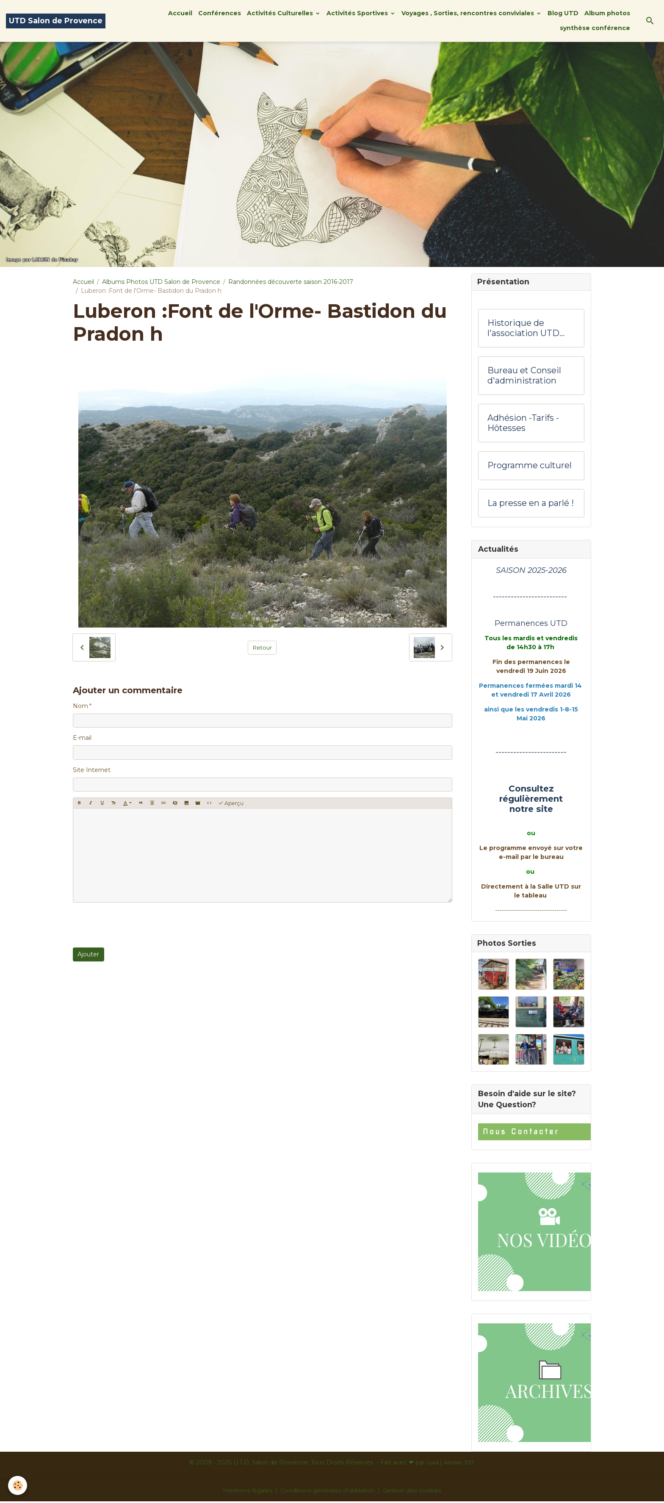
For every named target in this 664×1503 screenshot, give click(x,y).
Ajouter (88, 954)
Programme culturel (529, 466)
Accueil (180, 13)
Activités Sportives (358, 13)
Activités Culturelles (281, 13)
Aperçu (230, 803)
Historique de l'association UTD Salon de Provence (525, 329)
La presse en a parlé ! (530, 504)
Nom (80, 706)
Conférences (219, 13)
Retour (262, 647)
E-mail (82, 738)
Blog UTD (563, 13)
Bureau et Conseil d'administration (524, 376)
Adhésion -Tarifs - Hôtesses (523, 424)
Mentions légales (246, 1492)
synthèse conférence (595, 28)
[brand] (55, 21)
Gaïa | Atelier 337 (450, 1464)
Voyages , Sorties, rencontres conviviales (468, 13)
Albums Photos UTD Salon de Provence (161, 282)
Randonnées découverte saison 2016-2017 (290, 282)
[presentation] (137, 925)
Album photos (607, 13)
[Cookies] (18, 1485)
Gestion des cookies (413, 1492)
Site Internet (92, 770)
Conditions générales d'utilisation (327, 1492)
